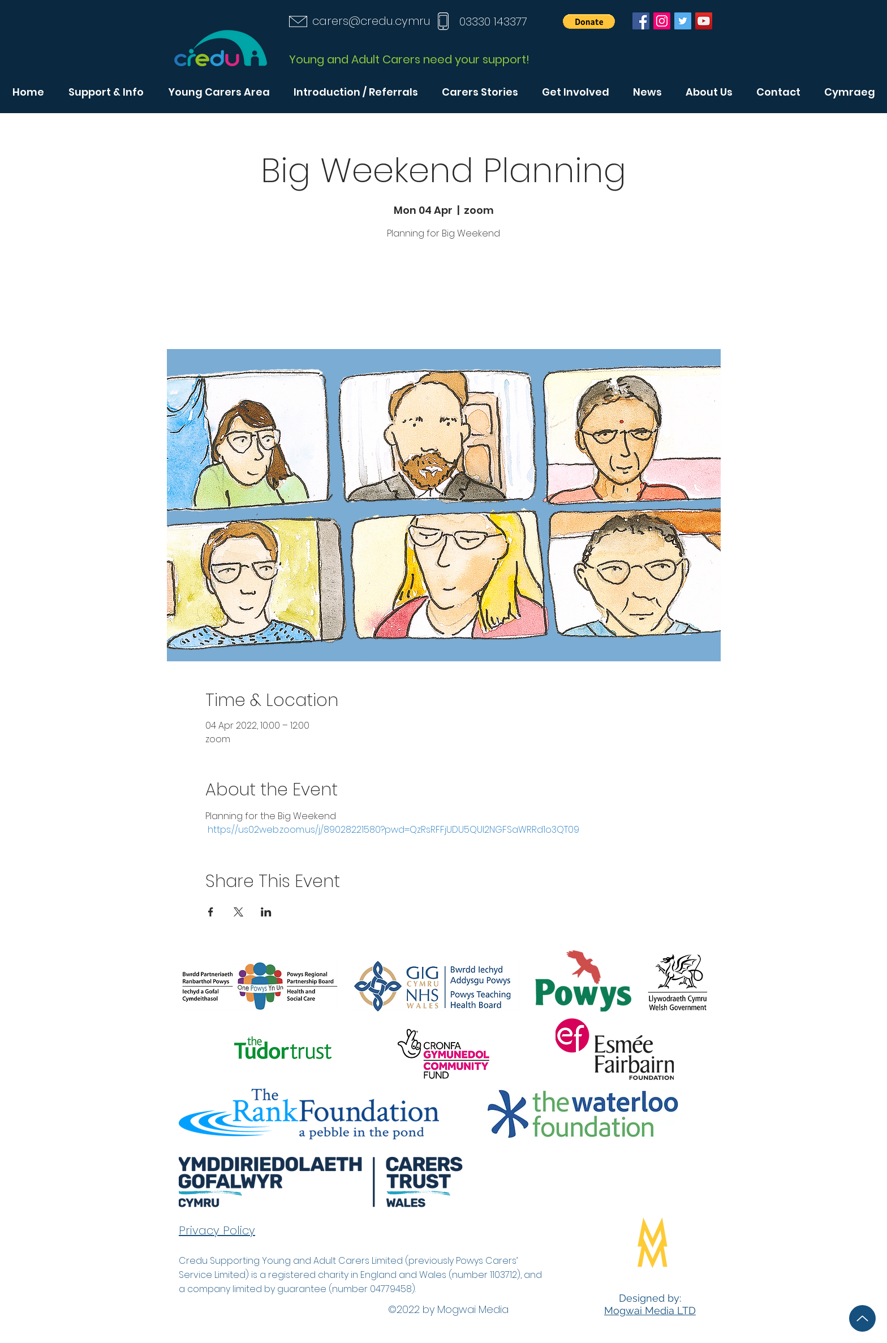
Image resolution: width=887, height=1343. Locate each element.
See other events (443, 296)
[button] (589, 21)
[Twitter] (682, 20)
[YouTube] (703, 20)
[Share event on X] (238, 911)
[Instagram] (661, 20)
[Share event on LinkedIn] (266, 911)
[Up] (862, 1318)
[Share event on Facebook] (210, 911)
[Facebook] (640, 20)
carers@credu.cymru (371, 21)
